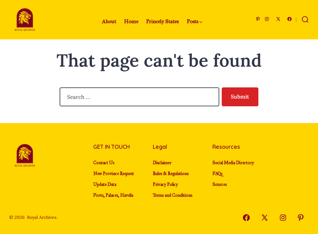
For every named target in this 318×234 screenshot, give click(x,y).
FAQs (217, 173)
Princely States (162, 21)
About (109, 21)
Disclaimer (162, 163)
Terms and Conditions (172, 195)
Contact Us (103, 163)
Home (131, 21)
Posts (194, 21)
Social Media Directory (233, 163)
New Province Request (113, 173)
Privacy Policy (165, 184)
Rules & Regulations (171, 173)
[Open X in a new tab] (278, 19)
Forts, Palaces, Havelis (113, 195)
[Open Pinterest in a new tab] (258, 19)
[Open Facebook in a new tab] (289, 19)
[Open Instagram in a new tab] (267, 19)
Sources (219, 184)
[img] (200, 22)
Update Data (104, 184)
